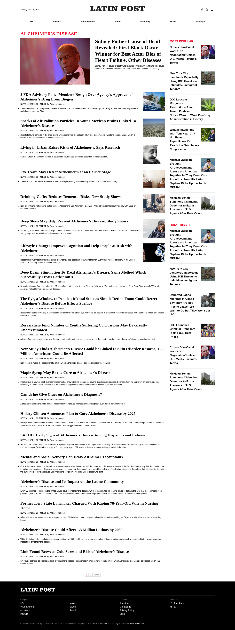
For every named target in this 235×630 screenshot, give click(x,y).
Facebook (179, 603)
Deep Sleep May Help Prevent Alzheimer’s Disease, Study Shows (74, 221)
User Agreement (100, 624)
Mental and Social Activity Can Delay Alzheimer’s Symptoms (71, 457)
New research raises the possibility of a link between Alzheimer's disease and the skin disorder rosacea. (65, 363)
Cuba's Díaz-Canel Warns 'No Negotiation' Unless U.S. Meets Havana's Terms (183, 55)
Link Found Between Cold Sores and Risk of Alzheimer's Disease (74, 551)
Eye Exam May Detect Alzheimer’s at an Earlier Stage (65, 172)
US (31, 21)
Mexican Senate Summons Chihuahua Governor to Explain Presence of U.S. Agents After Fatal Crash (186, 205)
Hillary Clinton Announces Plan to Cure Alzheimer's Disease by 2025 (78, 413)
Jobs (122, 614)
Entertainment (87, 21)
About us (124, 603)
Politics (57, 21)
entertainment (27, 606)
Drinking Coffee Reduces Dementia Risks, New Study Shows (70, 196)
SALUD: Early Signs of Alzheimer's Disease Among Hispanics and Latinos (82, 435)
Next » (96, 575)
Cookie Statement (136, 624)
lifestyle (24, 614)
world (73, 606)
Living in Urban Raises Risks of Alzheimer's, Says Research (70, 147)
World (118, 21)
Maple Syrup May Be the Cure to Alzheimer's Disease (65, 372)
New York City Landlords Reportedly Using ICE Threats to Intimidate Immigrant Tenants (184, 81)
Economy (145, 21)
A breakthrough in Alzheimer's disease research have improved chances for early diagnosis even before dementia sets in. (73, 404)
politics (73, 603)
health (73, 610)
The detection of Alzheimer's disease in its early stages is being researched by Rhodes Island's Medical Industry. (69, 181)
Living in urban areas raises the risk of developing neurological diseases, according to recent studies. (64, 157)
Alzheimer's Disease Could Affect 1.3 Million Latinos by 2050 (71, 530)
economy (25, 610)
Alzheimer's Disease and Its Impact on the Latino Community (72, 481)
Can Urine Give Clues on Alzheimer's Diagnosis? (61, 394)
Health (173, 21)
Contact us (125, 606)
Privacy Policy (127, 610)
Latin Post (117, 8)
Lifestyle (200, 21)
